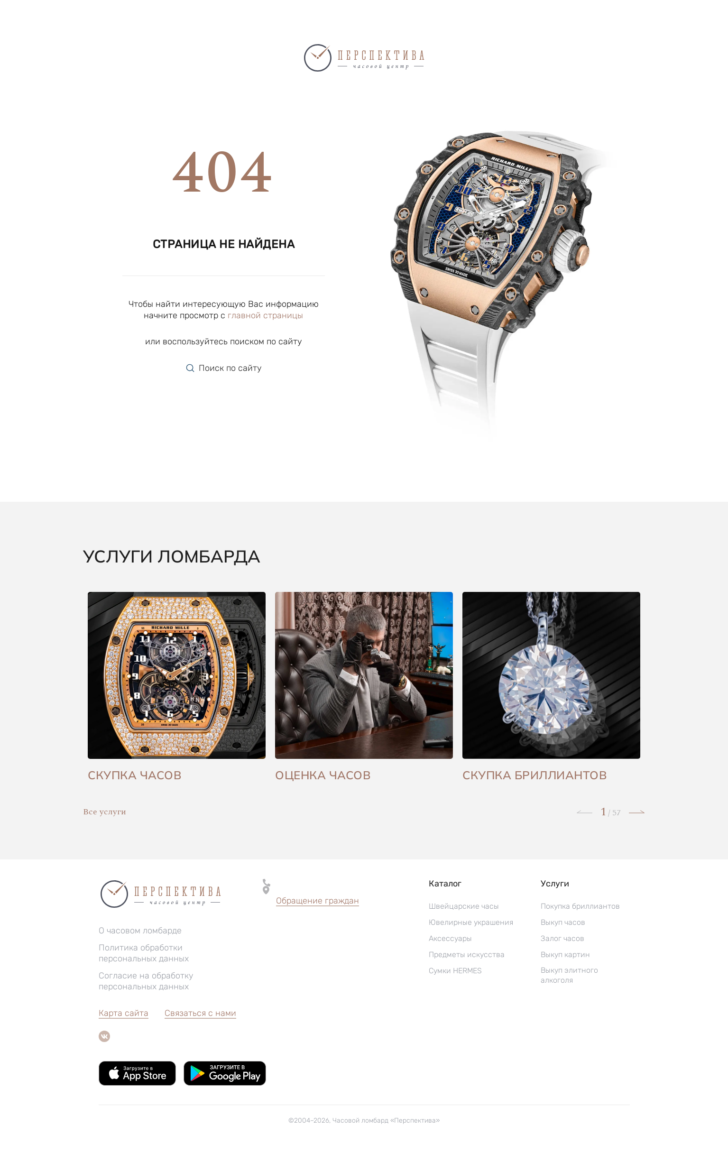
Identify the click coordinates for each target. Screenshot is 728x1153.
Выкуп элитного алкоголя (569, 975)
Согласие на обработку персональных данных (146, 981)
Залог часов (562, 938)
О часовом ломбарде (140, 930)
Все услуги (104, 811)
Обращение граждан (317, 900)
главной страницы (265, 315)
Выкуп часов (563, 922)
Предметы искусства (467, 954)
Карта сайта (123, 1013)
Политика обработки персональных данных (144, 953)
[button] (317, 901)
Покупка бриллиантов (580, 906)
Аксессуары (450, 938)
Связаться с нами (200, 1013)
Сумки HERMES (455, 970)
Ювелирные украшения (471, 922)
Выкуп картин (565, 954)
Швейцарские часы (464, 906)
